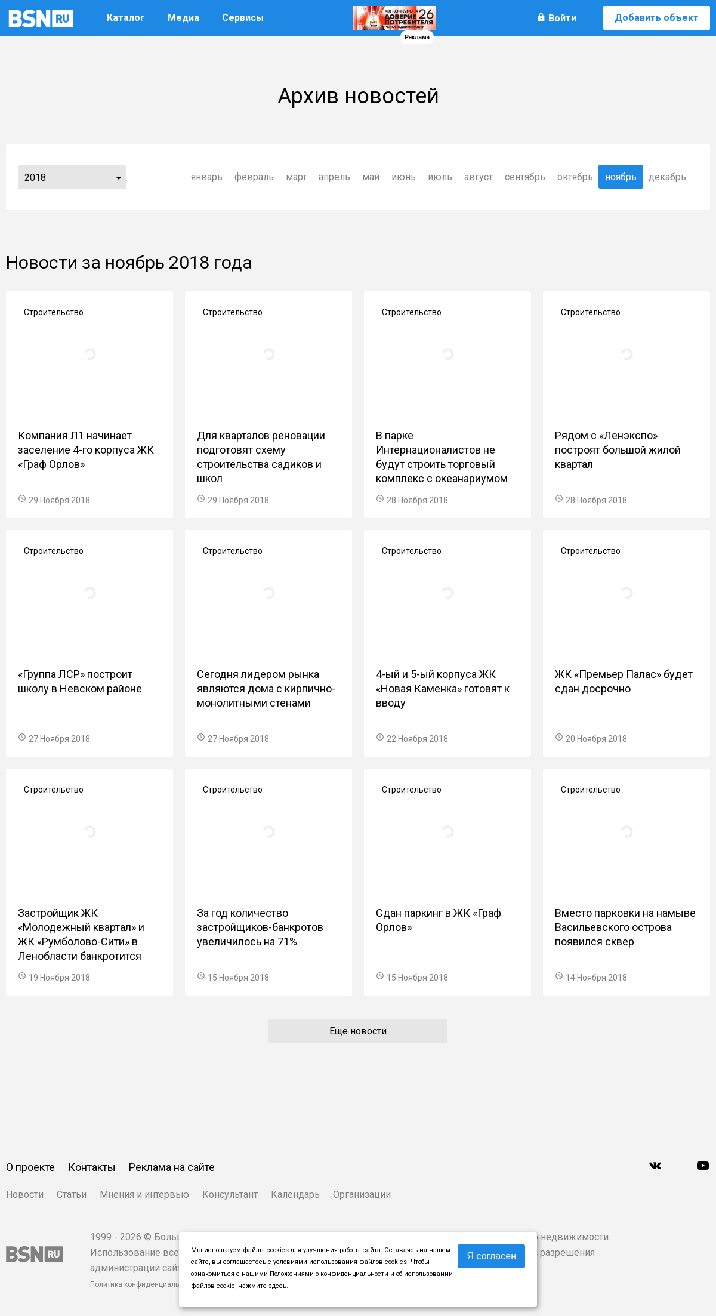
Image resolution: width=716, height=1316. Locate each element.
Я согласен (491, 1256)
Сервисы (243, 17)
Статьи (72, 1194)
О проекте (30, 1167)
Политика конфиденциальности (144, 1284)
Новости (25, 1194)
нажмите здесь (262, 1286)
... (119, 177)
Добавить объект (657, 17)
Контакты (92, 1167)
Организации (362, 1194)
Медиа (183, 17)
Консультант (230, 1194)
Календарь (295, 1194)
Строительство (54, 312)
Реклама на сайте (172, 1167)
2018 (35, 177)
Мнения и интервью (144, 1194)
